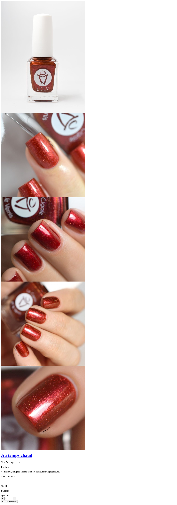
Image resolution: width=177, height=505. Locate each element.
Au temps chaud (16, 455)
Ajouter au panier (9, 501)
